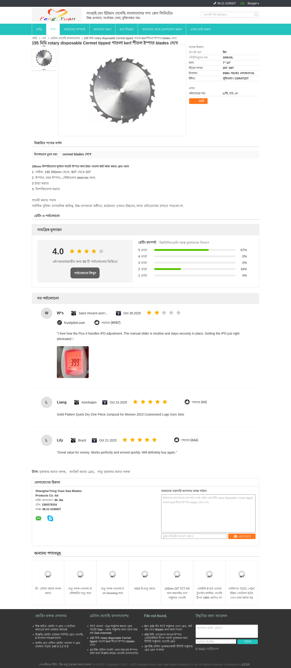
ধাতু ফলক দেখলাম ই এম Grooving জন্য (112, 591)
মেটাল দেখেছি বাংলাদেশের (65, 38)
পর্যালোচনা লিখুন (85, 273)
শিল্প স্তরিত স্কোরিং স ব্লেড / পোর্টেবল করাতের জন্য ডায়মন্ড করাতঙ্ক (55, 628)
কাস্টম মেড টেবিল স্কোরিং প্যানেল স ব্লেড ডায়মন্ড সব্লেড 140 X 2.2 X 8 (57, 644)
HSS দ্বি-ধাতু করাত (144, 588)
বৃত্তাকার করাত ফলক (52, 472)
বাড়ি (39, 29)
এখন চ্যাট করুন (200, 29)
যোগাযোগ (242, 536)
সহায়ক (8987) (110, 323)
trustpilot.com (74, 323)
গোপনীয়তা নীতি (48, 664)
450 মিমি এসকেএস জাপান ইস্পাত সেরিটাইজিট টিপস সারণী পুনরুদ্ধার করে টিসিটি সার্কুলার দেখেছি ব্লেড (166, 638)
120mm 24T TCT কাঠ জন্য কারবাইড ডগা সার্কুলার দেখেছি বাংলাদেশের (177, 593)
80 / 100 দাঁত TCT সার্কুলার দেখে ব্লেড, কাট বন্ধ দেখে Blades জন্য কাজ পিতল (168, 628)
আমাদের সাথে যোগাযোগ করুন (162, 29)
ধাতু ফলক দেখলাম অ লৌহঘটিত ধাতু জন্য (80, 591)
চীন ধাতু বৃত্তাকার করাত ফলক (75, 664)
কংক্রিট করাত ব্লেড (82, 472)
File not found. (155, 616)
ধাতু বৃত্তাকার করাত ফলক (114, 472)
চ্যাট (199, 101)
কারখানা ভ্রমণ (102, 29)
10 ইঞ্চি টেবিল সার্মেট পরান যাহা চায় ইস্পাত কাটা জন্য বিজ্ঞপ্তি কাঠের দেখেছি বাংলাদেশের (114, 651)
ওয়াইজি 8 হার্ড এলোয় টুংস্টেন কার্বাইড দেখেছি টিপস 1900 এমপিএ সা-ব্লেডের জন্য (209, 593)
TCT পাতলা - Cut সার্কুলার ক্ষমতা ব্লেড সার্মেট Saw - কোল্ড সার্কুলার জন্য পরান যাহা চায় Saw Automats (114, 630)
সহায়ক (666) (189, 440)
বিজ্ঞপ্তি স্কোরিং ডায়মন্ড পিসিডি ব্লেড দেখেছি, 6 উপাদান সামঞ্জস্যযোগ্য (59, 636)
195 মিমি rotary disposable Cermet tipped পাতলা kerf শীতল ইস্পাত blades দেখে (112, 641)
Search (256, 15)
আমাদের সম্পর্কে (74, 29)
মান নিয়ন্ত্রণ (127, 29)
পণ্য (52, 29)
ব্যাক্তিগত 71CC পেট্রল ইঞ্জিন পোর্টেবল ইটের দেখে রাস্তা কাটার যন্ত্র (241, 593)
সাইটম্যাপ (213, 649)
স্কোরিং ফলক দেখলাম (51, 616)
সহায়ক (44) (199, 402)
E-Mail (200, 649)
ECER (245, 664)
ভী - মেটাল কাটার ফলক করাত (48, 591)
